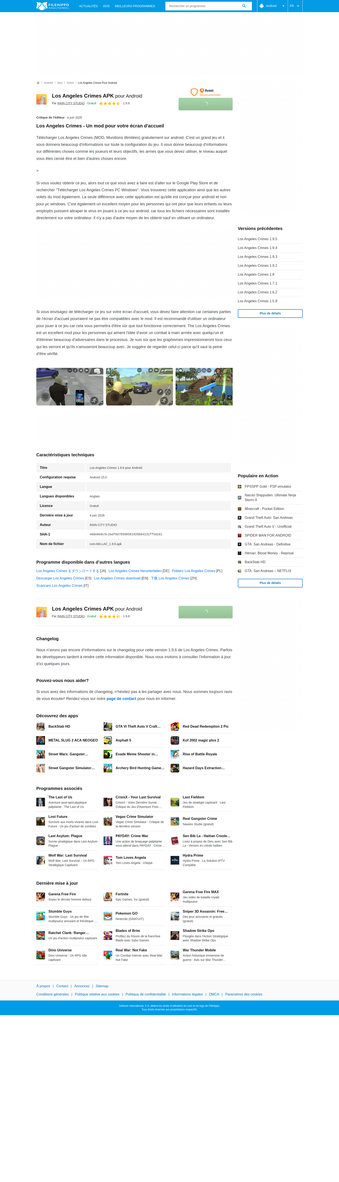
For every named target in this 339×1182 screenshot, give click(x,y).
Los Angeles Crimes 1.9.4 (257, 248)
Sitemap (102, 986)
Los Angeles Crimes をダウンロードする (67, 571)
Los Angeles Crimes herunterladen (135, 571)
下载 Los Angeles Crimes (170, 578)
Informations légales (187, 994)
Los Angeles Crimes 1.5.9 (257, 301)
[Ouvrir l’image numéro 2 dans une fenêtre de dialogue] (209, 386)
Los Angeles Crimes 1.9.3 (257, 257)
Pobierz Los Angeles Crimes (193, 571)
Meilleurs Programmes (135, 6)
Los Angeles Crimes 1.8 (256, 274)
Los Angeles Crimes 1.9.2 (257, 265)
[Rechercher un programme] (244, 6)
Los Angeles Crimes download (117, 578)
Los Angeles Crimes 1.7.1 (257, 283)
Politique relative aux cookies (97, 994)
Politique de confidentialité (146, 994)
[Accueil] (38, 83)
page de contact (121, 698)
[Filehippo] (52, 6)
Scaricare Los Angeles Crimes (59, 585)
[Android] (48, 83)
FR (295, 6)
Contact (62, 986)
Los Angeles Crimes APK (97, 96)
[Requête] (208, 6)
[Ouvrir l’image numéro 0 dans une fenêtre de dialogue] (69, 386)
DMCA (214, 994)
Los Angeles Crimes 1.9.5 (257, 239)
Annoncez (82, 986)
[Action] (70, 83)
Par (68, 103)
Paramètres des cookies (243, 994)
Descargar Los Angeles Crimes (60, 578)
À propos (43, 986)
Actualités (88, 6)
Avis (106, 6)
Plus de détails (270, 313)
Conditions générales (52, 994)
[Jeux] (59, 83)
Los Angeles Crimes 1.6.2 (257, 292)
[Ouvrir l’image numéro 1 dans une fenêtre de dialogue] (139, 386)
